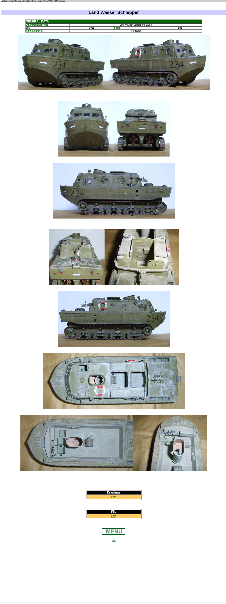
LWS (113, 497)
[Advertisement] (113, 573)
